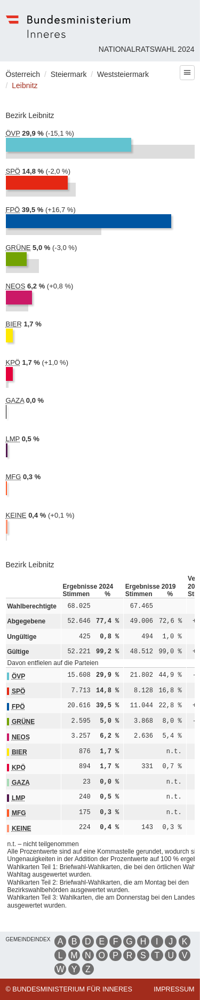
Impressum (174, 989)
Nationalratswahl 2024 (147, 49)
